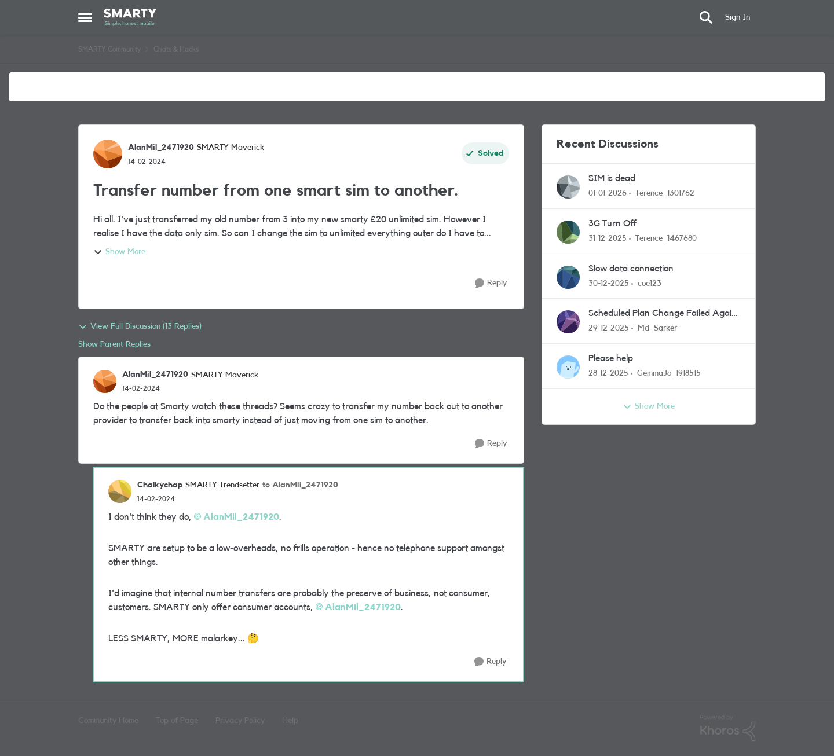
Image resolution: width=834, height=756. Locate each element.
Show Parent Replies (114, 344)
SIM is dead (611, 178)
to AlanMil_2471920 (300, 485)
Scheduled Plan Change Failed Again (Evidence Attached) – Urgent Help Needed (662, 314)
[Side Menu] (85, 17)
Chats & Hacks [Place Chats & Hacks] (176, 49)
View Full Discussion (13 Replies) (140, 327)
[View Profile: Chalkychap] (119, 491)
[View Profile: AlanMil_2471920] (107, 154)
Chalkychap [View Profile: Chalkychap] (159, 485)
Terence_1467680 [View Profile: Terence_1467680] (666, 238)
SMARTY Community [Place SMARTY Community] (109, 49)
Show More (119, 252)
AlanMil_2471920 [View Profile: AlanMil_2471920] (161, 148)
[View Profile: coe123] (568, 277)
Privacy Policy (240, 721)
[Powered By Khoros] (728, 728)
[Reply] (491, 283)
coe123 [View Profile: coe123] (649, 283)
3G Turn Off (612, 223)
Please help (610, 358)
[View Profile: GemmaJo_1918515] (568, 367)
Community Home (108, 721)
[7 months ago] (607, 194)
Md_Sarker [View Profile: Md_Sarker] (657, 328)
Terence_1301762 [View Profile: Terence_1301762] (664, 193)
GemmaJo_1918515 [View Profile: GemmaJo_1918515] (669, 373)
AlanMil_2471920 (241, 517)
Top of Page (177, 721)
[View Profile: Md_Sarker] (568, 321)
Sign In (737, 17)
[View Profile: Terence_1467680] (568, 232)
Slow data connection (631, 268)
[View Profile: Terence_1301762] (568, 187)
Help (290, 721)
